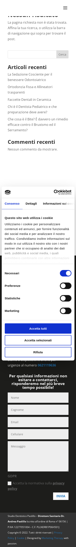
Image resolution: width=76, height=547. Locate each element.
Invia (60, 496)
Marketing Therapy (52, 538)
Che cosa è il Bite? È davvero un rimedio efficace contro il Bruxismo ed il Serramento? (38, 124)
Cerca (62, 54)
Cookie (21, 538)
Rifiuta (38, 352)
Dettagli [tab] (31, 203)
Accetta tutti (38, 328)
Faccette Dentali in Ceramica (29, 99)
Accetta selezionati (38, 340)
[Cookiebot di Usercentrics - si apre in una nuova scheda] (54, 192)
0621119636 (47, 365)
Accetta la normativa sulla (36, 486)
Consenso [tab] (12, 203)
